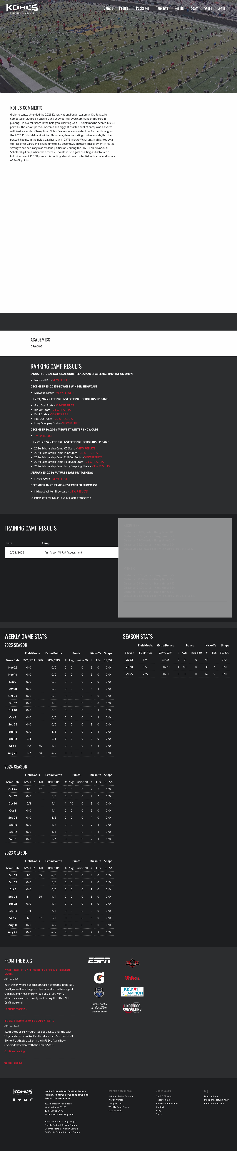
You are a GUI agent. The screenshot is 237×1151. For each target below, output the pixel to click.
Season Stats (115, 1110)
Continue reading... (15, 1008)
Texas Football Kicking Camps (60, 1121)
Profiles (124, 8)
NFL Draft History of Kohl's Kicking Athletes (29, 1020)
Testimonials (163, 1099)
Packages (142, 8)
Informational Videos (167, 1103)
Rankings (162, 8)
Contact (160, 1106)
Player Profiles (116, 1099)
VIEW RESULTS (61, 380)
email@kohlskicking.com (61, 1114)
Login (221, 8)
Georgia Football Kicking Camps (61, 1128)
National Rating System (121, 1095)
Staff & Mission (164, 1095)
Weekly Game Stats (119, 1106)
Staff (194, 8)
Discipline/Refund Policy (216, 1099)
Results (179, 8)
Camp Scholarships (214, 1103)
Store (208, 8)
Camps (108, 8)
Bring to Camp (211, 1095)
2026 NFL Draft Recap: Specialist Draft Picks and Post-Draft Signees (38, 971)
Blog (158, 1110)
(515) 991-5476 (55, 1110)
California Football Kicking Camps (62, 1131)
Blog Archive (13, 1063)
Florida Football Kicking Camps (61, 1124)
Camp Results (116, 1103)
